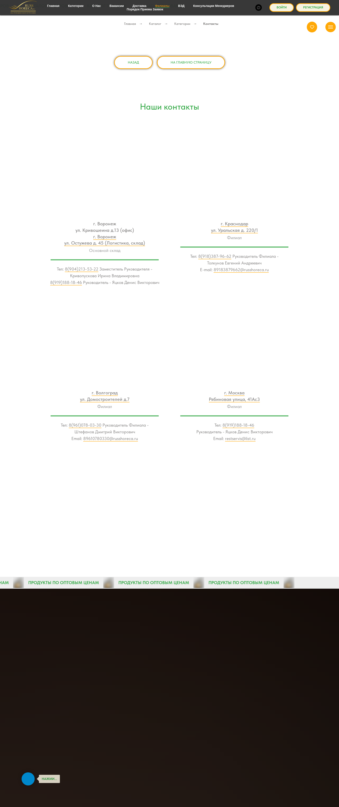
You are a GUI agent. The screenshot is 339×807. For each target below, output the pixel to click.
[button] (312, 27)
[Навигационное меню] (330, 27)
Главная (130, 24)
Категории (182, 24)
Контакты (210, 24)
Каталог (155, 24)
